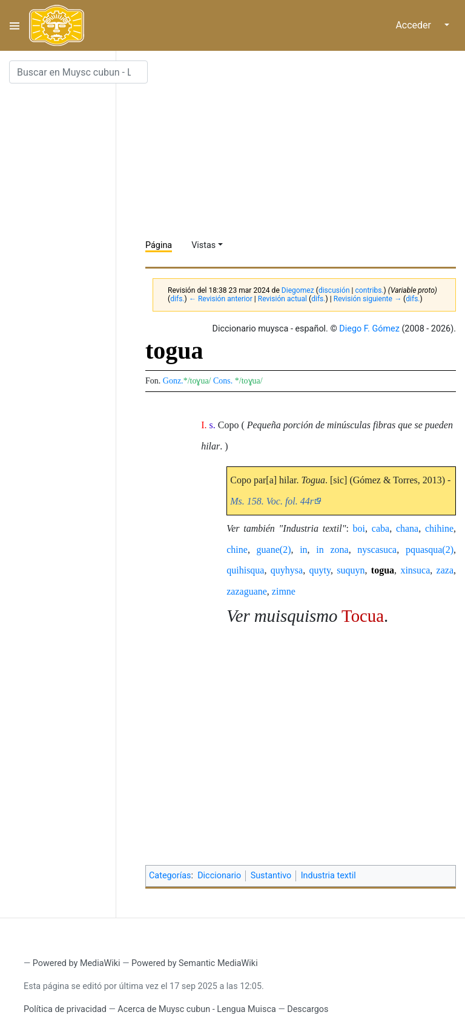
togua (382, 570)
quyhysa (287, 570)
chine (237, 549)
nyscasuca (377, 549)
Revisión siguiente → (367, 299)
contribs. (369, 290)
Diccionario (219, 875)
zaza (445, 570)
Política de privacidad (65, 1009)
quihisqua (245, 570)
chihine (439, 528)
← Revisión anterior (220, 299)
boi (359, 528)
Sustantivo (271, 875)
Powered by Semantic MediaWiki (194, 963)
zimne (283, 591)
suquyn (350, 570)
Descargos (307, 1009)
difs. (177, 299)
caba (380, 528)
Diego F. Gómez (369, 329)
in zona (332, 549)
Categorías (170, 875)
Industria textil (328, 875)
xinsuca (415, 570)
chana (407, 528)
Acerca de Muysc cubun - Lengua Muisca (196, 1009)
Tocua (362, 615)
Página (158, 245)
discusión (334, 290)
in (303, 549)
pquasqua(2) (429, 549)
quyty (319, 570)
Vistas (203, 245)
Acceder (413, 25)
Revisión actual (282, 299)
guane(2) (274, 549)
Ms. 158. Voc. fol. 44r (272, 501)
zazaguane (246, 591)
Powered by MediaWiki (76, 963)
